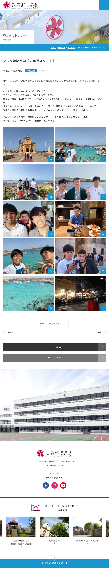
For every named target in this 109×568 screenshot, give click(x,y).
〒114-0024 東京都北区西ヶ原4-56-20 (54, 461)
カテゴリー (54, 347)
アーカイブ (54, 358)
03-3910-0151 (57, 465)
